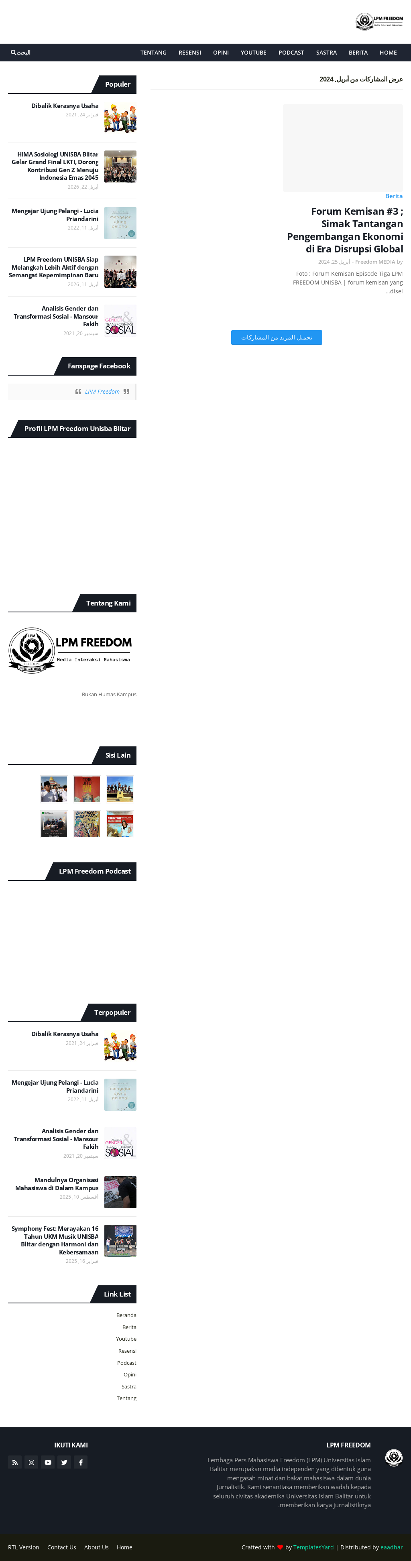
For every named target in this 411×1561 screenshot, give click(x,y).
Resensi (127, 1350)
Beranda (126, 1315)
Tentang (126, 1398)
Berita (394, 196)
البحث (23, 52)
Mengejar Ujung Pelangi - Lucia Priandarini (55, 215)
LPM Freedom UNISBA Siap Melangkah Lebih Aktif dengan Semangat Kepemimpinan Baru (53, 267)
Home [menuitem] (388, 52)
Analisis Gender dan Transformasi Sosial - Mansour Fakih (56, 316)
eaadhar (391, 1547)
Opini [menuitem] (221, 52)
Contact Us (61, 1547)
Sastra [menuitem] (326, 52)
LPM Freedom (102, 391)
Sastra (129, 1386)
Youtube (126, 1338)
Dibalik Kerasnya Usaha (64, 106)
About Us (96, 1547)
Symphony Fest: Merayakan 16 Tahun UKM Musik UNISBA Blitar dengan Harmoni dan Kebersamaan (55, 1240)
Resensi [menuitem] (190, 52)
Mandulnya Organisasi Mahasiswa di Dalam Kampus (57, 1184)
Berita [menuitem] (358, 52)
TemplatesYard (313, 1547)
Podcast (126, 1362)
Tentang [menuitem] (153, 52)
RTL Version (23, 1547)
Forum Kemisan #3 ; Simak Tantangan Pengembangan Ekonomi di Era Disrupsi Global (345, 230)
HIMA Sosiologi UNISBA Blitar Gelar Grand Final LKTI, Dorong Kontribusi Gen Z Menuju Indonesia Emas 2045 (55, 166)
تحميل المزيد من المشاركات (276, 337)
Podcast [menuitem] (291, 52)
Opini (130, 1374)
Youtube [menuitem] (254, 52)
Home (124, 1547)
